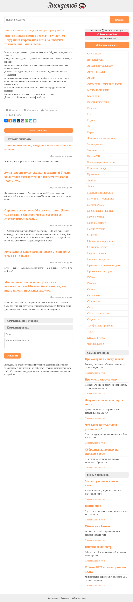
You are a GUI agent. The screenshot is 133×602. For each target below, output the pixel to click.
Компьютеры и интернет (101, 162)
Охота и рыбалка (97, 246)
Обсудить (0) (49, 110)
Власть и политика (98, 101)
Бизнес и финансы (98, 89)
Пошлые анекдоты (98, 259)
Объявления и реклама (100, 240)
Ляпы (90, 186)
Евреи (90, 132)
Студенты (93, 319)
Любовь (92, 180)
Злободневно (95, 144)
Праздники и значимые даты (104, 265)
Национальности (97, 222)
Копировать (13, 115)
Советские (93, 301)
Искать (120, 19)
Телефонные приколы (100, 325)
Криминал (93, 174)
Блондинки (93, 95)
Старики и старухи (98, 313)
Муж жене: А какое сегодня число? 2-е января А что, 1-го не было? (37, 253)
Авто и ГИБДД (96, 71)
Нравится (13, 110)
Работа (91, 277)
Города (91, 120)
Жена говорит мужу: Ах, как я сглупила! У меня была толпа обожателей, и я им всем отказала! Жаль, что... (37, 176)
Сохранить (30, 110)
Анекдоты (65, 598)
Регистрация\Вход (107, 34)
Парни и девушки (97, 253)
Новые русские (96, 228)
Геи (89, 113)
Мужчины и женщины (26, 30)
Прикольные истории (99, 271)
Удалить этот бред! (38, 130)
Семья (91, 289)
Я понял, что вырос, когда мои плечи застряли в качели (37, 147)
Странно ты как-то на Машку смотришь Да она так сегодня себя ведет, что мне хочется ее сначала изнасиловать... (37, 214)
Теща (90, 331)
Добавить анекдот (107, 45)
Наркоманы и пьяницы (100, 210)
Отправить (12, 355)
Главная (8, 30)
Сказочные (93, 295)
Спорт (90, 307)
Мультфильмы (95, 204)
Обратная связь (79, 598)
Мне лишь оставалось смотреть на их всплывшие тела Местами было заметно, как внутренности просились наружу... (35, 286)
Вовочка (92, 108)
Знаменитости (95, 150)
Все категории (95, 59)
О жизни (92, 234)
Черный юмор (95, 343)
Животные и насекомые (101, 138)
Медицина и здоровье (100, 192)
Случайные (94, 53)
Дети (90, 126)
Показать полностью (95, 373)
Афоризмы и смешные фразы (104, 83)
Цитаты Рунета (96, 337)
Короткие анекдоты (98, 168)
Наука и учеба (95, 216)
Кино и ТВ (93, 156)
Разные (91, 283)
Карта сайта (53, 598)
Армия (91, 77)
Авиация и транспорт (100, 65)
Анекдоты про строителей (51, 30)
